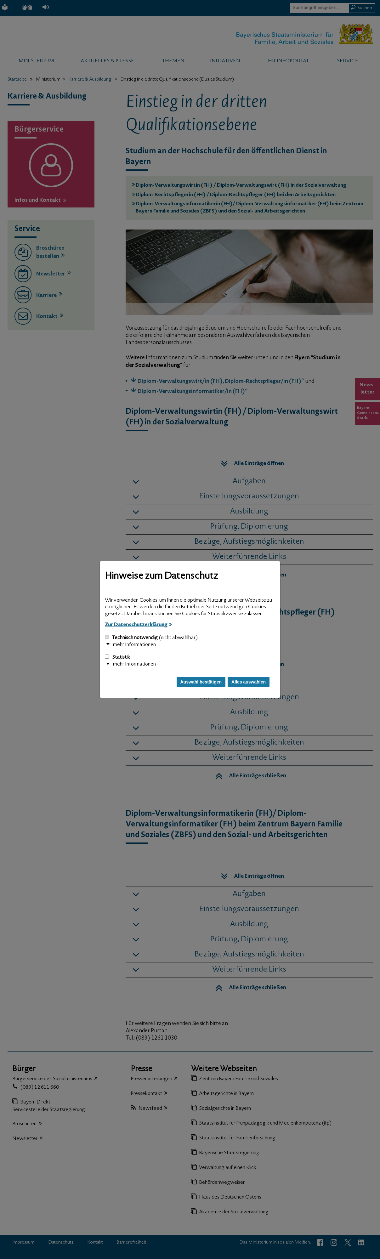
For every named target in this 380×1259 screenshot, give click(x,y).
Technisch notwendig (151, 637)
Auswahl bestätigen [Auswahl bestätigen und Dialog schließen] (201, 681)
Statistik (117, 657)
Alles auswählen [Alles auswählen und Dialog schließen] (248, 681)
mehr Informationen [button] (134, 644)
